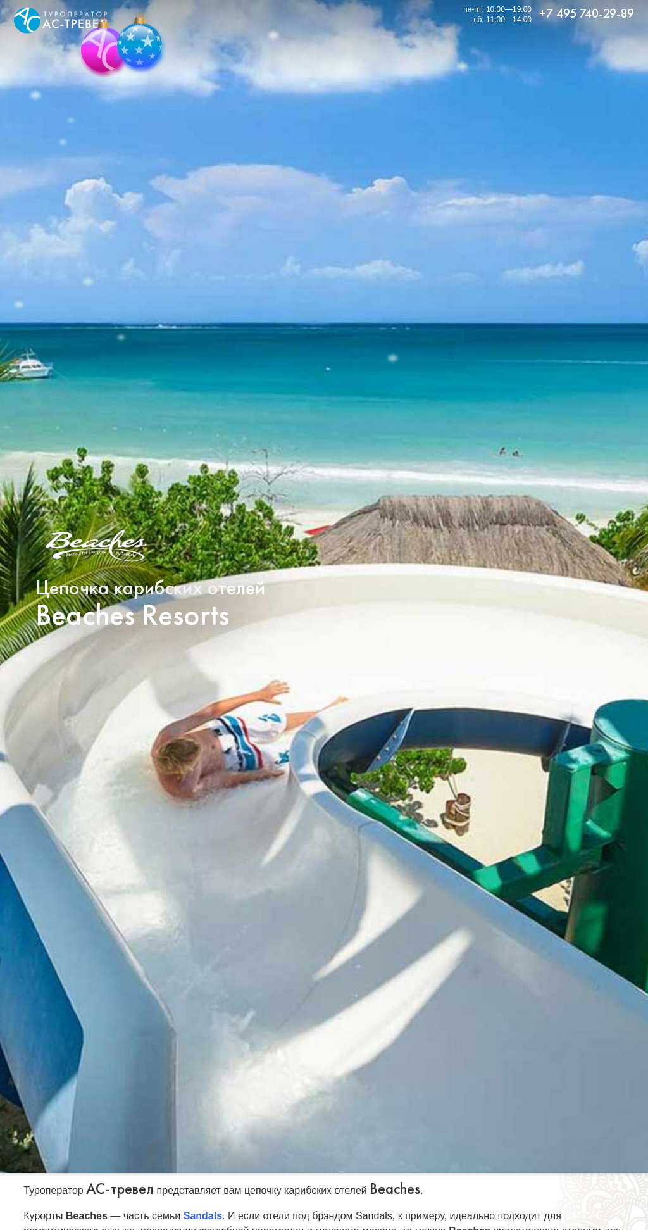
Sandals (203, 1215)
